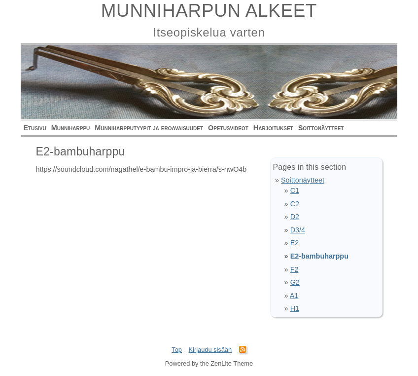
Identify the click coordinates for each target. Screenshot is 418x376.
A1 (294, 296)
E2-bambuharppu (319, 256)
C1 (294, 190)
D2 (294, 217)
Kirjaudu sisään (210, 349)
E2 (294, 243)
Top (177, 349)
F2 (294, 269)
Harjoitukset (273, 128)
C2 (294, 204)
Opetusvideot (228, 128)
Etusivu (34, 128)
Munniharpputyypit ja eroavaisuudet (149, 128)
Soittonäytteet (321, 128)
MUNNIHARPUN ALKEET (209, 10)
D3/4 (297, 230)
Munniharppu (70, 128)
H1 (294, 308)
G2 (295, 282)
